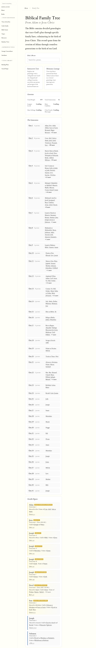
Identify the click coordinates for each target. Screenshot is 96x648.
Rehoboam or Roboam (41, 634)
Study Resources (8, 17)
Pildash (47, 373)
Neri (56, 352)
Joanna (56, 388)
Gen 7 (30, 212)
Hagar (52, 130)
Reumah (47, 130)
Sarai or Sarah (53, 128)
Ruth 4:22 (31, 588)
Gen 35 (31, 450)
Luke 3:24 (31, 547)
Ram (46, 202)
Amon (56, 247)
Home (27, 8)
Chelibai (51, 202)
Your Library (7, 60)
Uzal (53, 331)
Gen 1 (30, 126)
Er (55, 310)
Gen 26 (31, 400)
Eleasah (47, 254)
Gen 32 (31, 434)
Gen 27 (31, 405)
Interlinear (4, 55)
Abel (50, 138)
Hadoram (48, 331)
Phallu (47, 187)
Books (3, 14)
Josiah (55, 254)
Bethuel (47, 375)
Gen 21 (31, 358)
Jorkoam (47, 232)
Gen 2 (30, 138)
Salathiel (47, 362)
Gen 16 (31, 316)
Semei (47, 405)
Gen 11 (31, 260)
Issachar (47, 175)
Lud (51, 277)
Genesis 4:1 (32, 508)
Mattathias (48, 411)
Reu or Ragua (49, 324)
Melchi (47, 346)
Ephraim (49, 618)
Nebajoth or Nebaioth (51, 155)
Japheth (47, 262)
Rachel (47, 388)
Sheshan (52, 217)
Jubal (54, 140)
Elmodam (53, 318)
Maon (54, 229)
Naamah (54, 143)
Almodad (48, 326)
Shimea (36, 585)
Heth (52, 292)
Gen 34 (31, 445)
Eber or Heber (49, 310)
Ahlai (52, 232)
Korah (55, 204)
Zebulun (52, 175)
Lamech (47, 212)
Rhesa (47, 383)
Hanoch (54, 185)
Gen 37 (31, 462)
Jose (46, 305)
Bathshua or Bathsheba (47, 631)
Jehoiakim (48, 267)
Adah (54, 126)
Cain (46, 138)
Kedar (47, 157)
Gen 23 (31, 381)
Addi (56, 339)
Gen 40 (31, 479)
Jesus (31, 514)
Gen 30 (31, 422)
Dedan (55, 300)
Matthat (47, 265)
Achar (47, 204)
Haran (52, 360)
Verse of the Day (6, 22)
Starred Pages (5, 69)
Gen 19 (31, 344)
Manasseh (43, 618)
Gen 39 (31, 473)
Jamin (56, 189)
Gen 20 (31, 352)
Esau (55, 153)
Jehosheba (53, 236)
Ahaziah (47, 236)
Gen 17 (31, 324)
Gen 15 (31, 310)
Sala (46, 300)
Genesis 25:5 (32, 606)
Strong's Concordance (7, 51)
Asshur (47, 277)
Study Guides (5, 26)
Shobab (41, 585)
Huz (46, 368)
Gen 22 (31, 368)
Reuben (52, 170)
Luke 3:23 (31, 521)
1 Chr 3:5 (31, 637)
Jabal (50, 140)
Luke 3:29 (31, 573)
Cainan (47, 287)
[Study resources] (8, 30)
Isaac (46, 145)
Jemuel (52, 189)
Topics (3, 34)
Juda (51, 234)
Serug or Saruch (50, 339)
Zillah (47, 128)
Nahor (47, 360)
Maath (47, 417)
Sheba (50, 300)
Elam (53, 275)
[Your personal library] (8, 65)
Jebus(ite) (48, 294)
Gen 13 (31, 288)
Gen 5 (30, 183)
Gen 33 (31, 439)
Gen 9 (30, 244)
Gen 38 (31, 467)
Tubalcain (48, 143)
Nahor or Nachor (50, 344)
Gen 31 (31, 428)
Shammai (53, 215)
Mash (51, 290)
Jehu (56, 217)
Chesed (47, 370)
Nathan (31, 585)
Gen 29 (31, 417)
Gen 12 (31, 275)
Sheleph (54, 326)
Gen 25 (31, 394)
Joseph (47, 219)
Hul (49, 279)
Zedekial (54, 267)
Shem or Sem (49, 260)
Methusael (48, 197)
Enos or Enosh (53, 151)
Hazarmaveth (49, 328)
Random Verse (5, 42)
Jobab (51, 204)
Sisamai (52, 262)
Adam (47, 126)
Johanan (53, 265)
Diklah (47, 333)
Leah (51, 388)
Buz (50, 368)
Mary (42, 518)
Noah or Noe (49, 252)
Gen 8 (30, 227)
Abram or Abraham (51, 358)
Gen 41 (31, 484)
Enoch (47, 151)
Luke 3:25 (31, 560)
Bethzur (52, 244)
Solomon (32, 627)
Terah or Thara (49, 352)
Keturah (47, 132)
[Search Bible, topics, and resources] (8, 3)
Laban (53, 381)
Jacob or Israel (49, 153)
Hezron (51, 187)
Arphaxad (48, 275)
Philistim (48, 302)
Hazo (52, 370)
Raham (47, 217)
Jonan (36, 570)
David (31, 579)
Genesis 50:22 (32, 621)
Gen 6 (30, 198)
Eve (50, 126)
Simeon (47, 172)
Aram (54, 277)
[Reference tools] (8, 51)
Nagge (47, 422)
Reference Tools (8, 47)
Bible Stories (5, 30)
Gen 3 (30, 151)
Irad (46, 165)
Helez (46, 247)
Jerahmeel (52, 200)
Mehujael (47, 183)
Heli (46, 479)
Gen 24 (31, 388)
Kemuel (54, 368)
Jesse (46, 583)
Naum (47, 433)
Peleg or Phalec (49, 316)
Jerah (55, 328)
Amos (47, 439)
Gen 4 (30, 166)
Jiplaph (52, 373)
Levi (51, 172)
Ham (55, 260)
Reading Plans (5, 65)
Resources (4, 38)
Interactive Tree (33, 69)
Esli (46, 428)
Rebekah (47, 381)
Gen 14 (31, 300)
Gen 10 (31, 252)
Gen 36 (31, 456)
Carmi (47, 189)
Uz (46, 279)
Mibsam (47, 160)
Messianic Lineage (52, 69)
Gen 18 (31, 339)
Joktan (47, 318)
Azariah (47, 234)
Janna (47, 456)
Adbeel (51, 157)
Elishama (54, 302)
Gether (53, 279)
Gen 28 (31, 411)
